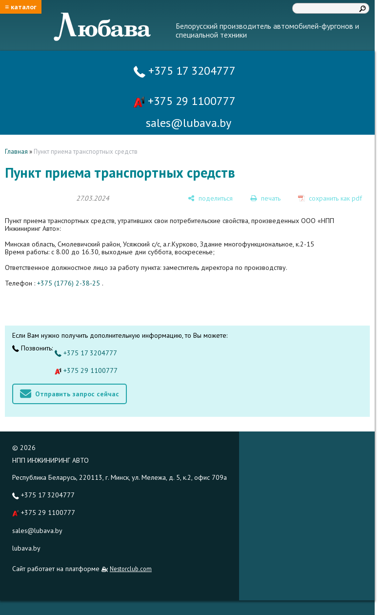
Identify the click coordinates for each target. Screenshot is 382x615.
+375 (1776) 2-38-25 (68, 283)
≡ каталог (21, 6)
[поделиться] (210, 197)
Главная (16, 151)
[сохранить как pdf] (330, 197)
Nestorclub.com (131, 569)
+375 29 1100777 (184, 100)
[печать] (265, 197)
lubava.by (26, 548)
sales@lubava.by (37, 530)
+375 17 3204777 (185, 70)
